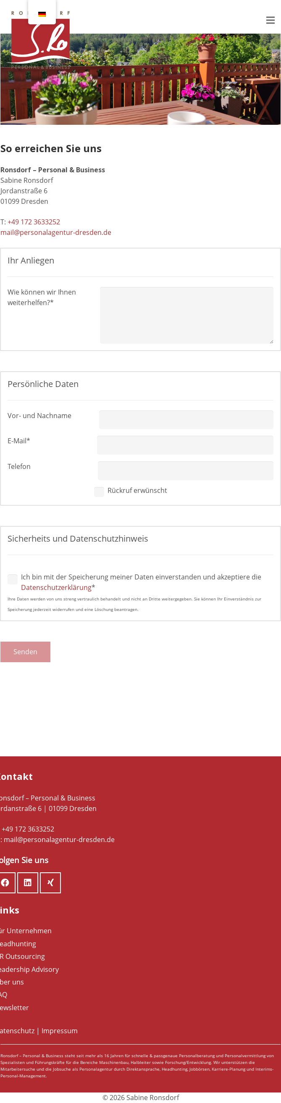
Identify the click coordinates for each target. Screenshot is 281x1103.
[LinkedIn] (27, 882)
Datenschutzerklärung (56, 587)
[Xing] (50, 882)
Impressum (60, 1030)
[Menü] (270, 20)
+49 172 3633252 (34, 221)
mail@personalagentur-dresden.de (55, 232)
